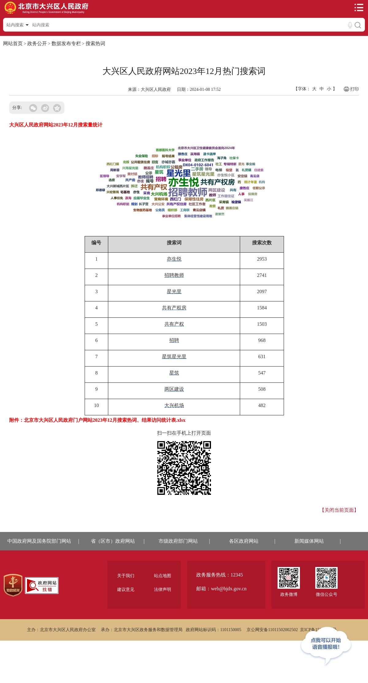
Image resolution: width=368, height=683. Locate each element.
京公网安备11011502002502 (272, 629)
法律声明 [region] (162, 589)
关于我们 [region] (125, 575)
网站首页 (13, 43)
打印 (351, 89)
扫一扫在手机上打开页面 (184, 433)
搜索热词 (95, 43)
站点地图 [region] (162, 575)
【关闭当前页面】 (339, 510)
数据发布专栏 (66, 43)
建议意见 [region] (125, 589)
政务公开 (37, 43)
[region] (13, 585)
